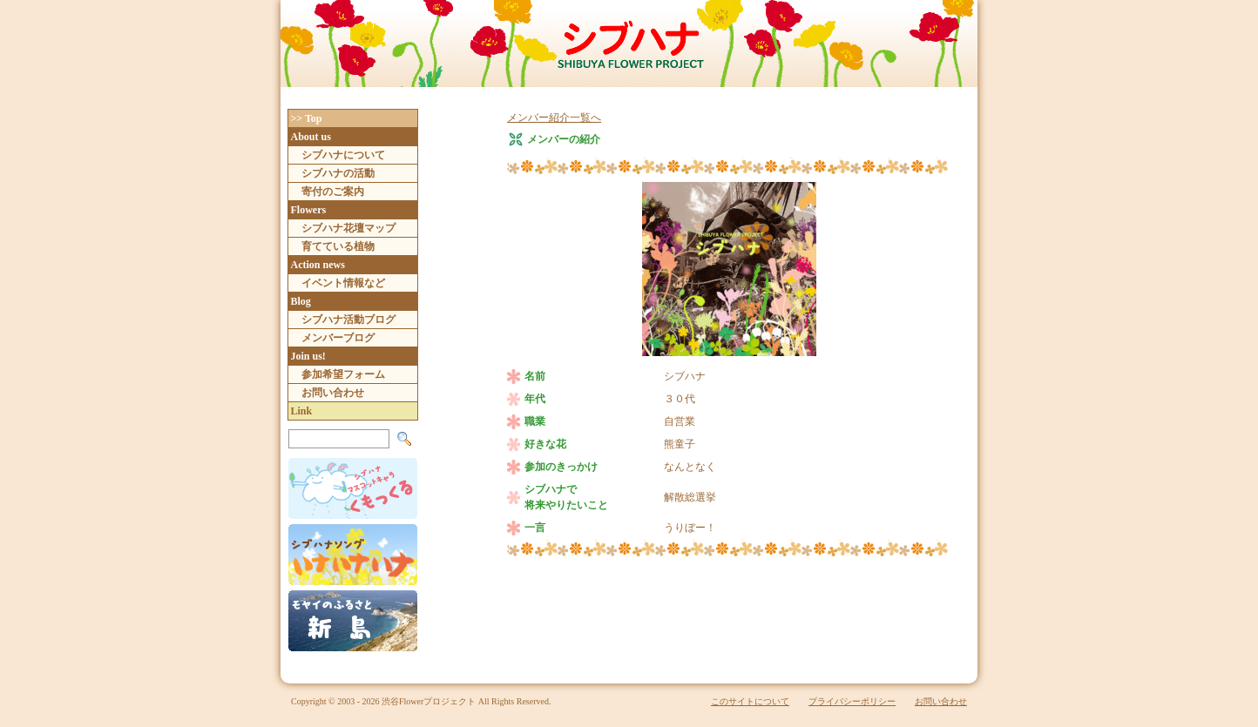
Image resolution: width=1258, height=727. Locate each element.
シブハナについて (343, 155)
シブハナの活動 (338, 173)
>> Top (306, 118)
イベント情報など (343, 283)
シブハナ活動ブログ (348, 319)
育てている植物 (338, 246)
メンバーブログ (338, 338)
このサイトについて (750, 701)
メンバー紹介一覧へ (554, 117)
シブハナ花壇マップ (348, 228)
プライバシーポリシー (852, 701)
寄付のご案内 (332, 191)
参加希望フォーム (343, 374)
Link (302, 411)
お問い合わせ (332, 393)
